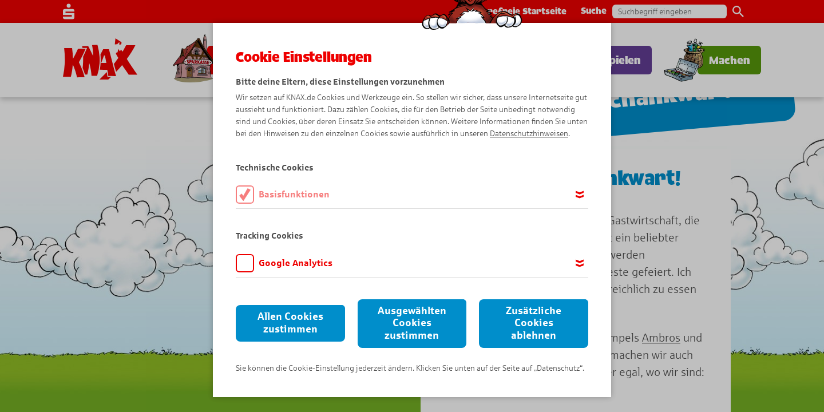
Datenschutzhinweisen (529, 133)
